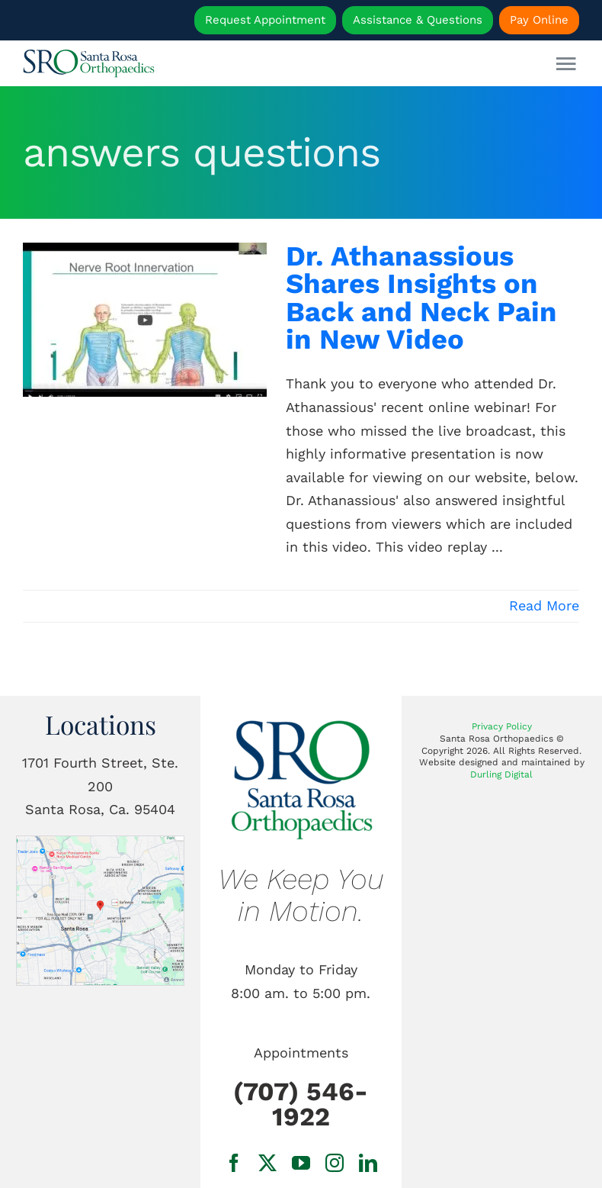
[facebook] (234, 1163)
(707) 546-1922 (300, 1104)
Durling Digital (501, 774)
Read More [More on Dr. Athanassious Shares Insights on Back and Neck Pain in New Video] (544, 605)
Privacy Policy (502, 726)
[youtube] (301, 1163)
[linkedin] (368, 1163)
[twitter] (267, 1163)
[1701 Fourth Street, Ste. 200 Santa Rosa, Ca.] (100, 843)
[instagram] (334, 1163)
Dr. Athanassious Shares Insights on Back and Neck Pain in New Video (421, 298)
